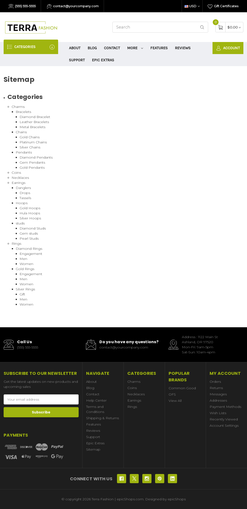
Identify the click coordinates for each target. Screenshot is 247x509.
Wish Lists (218, 413)
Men (23, 259)
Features (159, 48)
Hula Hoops (30, 213)
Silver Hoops (30, 218)
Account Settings (224, 425)
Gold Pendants (32, 167)
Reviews (183, 48)
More (135, 48)
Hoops (21, 203)
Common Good (182, 388)
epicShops (177, 499)
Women (26, 264)
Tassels (25, 198)
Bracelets (23, 112)
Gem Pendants (32, 162)
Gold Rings (25, 269)
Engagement (31, 253)
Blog (92, 48)
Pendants (24, 152)
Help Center (96, 400)
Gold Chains (30, 137)
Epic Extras (103, 60)
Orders (215, 381)
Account (228, 48)
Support (77, 60)
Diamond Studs (33, 228)
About (74, 48)
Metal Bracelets (32, 127)
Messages (218, 394)
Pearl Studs (29, 238)
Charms (18, 107)
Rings (16, 243)
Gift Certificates (223, 6)
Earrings (18, 183)
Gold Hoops (30, 208)
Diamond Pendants (36, 157)
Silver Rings (25, 289)
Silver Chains (30, 147)
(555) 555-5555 (22, 6)
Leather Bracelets (34, 122)
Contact (112, 48)
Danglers (23, 188)
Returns (216, 388)
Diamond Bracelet (35, 117)
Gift (22, 294)
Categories (31, 46)
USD (192, 6)
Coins (16, 172)
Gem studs (29, 233)
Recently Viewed (224, 419)
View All (175, 400)
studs (20, 223)
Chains (21, 132)
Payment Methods (225, 406)
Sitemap (93, 449)
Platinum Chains (33, 142)
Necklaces (20, 177)
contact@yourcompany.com (73, 6)
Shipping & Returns (102, 418)
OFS (172, 394)
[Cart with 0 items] (234, 27)
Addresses (218, 400)
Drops (25, 193)
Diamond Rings (29, 248)
